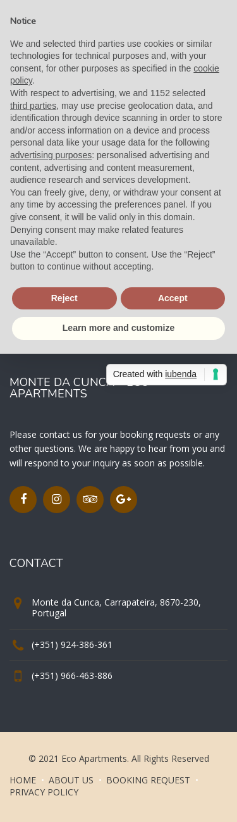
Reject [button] (64, 298)
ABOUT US (71, 780)
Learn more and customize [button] (118, 328)
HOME (22, 780)
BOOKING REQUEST (148, 780)
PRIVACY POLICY (43, 792)
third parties (33, 106)
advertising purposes (51, 155)
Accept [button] (173, 298)
